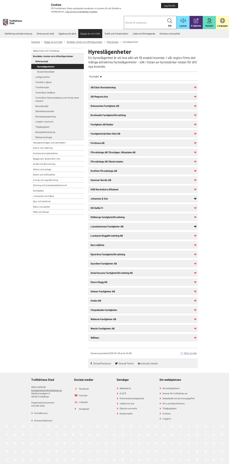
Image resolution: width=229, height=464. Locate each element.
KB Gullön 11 (97, 207)
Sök (169, 22)
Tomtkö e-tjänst (43, 82)
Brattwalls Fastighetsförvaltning (108, 115)
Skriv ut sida (190, 353)
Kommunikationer (43, 420)
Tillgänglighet (42, 126)
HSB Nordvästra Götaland (104, 189)
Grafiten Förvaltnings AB (104, 170)
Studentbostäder (46, 71)
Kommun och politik (170, 33)
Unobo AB (96, 300)
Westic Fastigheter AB (103, 328)
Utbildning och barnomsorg (18, 33)
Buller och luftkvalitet (44, 174)
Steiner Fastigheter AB (103, 291)
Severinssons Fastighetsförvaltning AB (112, 272)
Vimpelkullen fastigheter (104, 309)
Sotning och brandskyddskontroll (50, 185)
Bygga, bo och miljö (90, 33)
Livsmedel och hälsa (43, 196)
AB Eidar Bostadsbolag (103, 87)
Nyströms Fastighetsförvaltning (108, 254)
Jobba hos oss (127, 403)
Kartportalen (126, 413)
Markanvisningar (43, 137)
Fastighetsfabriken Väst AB (105, 133)
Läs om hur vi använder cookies (81, 11)
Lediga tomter (42, 76)
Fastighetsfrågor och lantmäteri (49, 142)
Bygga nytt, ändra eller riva (46, 158)
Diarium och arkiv (128, 408)
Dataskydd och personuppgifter (178, 398)
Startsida (35, 42)
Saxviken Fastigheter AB (104, 263)
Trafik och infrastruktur (116, 33)
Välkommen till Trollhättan (46, 50)
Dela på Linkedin (149, 363)
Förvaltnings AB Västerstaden (107, 161)
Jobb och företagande (144, 33)
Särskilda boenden (44, 111)
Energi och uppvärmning (45, 180)
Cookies (166, 413)
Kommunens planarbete (45, 153)
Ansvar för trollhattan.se (174, 393)
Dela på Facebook (102, 363)
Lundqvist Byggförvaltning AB (107, 235)
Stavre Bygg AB (99, 282)
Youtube (83, 395)
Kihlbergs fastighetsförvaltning (108, 217)
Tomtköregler (42, 87)
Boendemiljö (41, 106)
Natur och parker (41, 206)
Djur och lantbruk (42, 201)
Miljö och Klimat (41, 211)
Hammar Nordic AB (101, 180)
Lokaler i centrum (44, 121)
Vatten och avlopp (42, 169)
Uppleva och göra (67, 33)
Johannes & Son (99, 198)
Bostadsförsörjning (45, 132)
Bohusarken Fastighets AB (105, 105)
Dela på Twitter (126, 363)
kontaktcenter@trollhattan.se (46, 390)
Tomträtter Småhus (45, 92)
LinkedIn (83, 402)
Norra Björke (97, 244)
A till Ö (123, 393)
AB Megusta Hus (99, 96)
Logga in (166, 418)
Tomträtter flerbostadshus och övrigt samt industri (57, 99)
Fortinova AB (98, 142)
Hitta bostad (112, 42)
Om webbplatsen (171, 388)
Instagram (84, 408)
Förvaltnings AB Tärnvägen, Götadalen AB (113, 152)
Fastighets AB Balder (102, 124)
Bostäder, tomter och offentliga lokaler (84, 42)
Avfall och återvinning (44, 163)
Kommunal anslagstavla (132, 398)
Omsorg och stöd (45, 33)
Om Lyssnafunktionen (173, 403)
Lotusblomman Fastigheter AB (107, 226)
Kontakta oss (41, 413)
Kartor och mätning (43, 147)
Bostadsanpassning (45, 116)
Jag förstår (169, 5)
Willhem (95, 337)
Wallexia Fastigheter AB (103, 319)
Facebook (84, 388)
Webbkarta (125, 388)
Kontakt (94, 76)
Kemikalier (38, 190)
